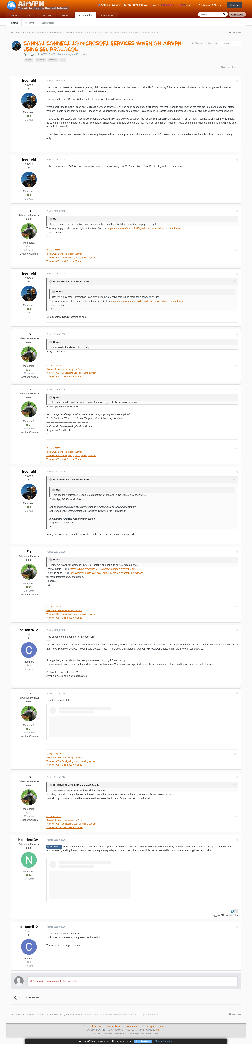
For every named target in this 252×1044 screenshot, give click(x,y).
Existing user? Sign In (211, 5)
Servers (65, 15)
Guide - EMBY (53, 250)
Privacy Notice (114, 1026)
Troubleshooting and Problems (70, 54)
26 (28, 875)
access (186, 5)
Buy (29, 15)
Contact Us (237, 14)
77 (28, 246)
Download (46, 15)
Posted (55, 80)
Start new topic (229, 67)
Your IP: (163, 5)
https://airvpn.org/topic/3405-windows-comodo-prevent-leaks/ (103, 569)
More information (164, 1041)
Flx (29, 211)
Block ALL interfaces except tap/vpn (64, 254)
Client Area (107, 15)
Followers (226, 43)
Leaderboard (47, 23)
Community (85, 15)
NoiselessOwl (29, 840)
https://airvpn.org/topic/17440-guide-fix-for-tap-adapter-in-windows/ (144, 228)
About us (132, 1026)
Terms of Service (92, 1026)
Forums (14, 23)
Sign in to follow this (206, 43)
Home (14, 15)
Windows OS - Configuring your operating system (71, 257)
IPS (158, 1029)
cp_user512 (29, 630)
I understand (143, 1041)
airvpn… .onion (155, 1026)
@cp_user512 (54, 847)
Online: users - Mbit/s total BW (122, 5)
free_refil (31, 54)
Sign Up (234, 5)
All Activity (30, 23)
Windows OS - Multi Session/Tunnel (64, 261)
